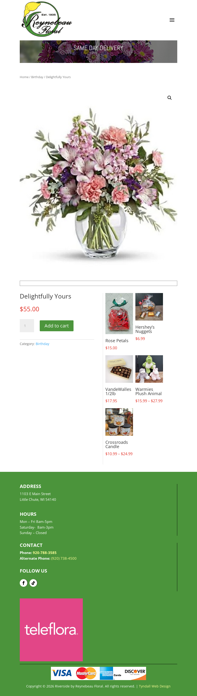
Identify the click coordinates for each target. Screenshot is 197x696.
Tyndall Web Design (155, 686)
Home (24, 77)
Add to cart (56, 325)
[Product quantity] (27, 325)
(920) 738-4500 (64, 558)
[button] (169, 98)
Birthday (37, 77)
